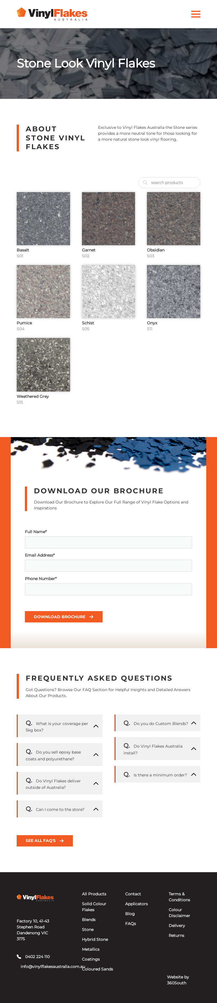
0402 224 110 (33, 956)
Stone (88, 929)
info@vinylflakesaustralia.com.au (37, 966)
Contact (133, 893)
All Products (94, 893)
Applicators (136, 903)
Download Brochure (64, 616)
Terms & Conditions (179, 896)
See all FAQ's (45, 840)
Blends (89, 919)
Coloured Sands (97, 969)
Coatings (91, 959)
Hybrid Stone (95, 939)
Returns (176, 935)
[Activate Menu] (195, 14)
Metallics (90, 949)
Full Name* (108, 538)
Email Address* (108, 562)
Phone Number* (108, 585)
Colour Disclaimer (179, 912)
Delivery (177, 925)
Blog (130, 913)
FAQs (130, 923)
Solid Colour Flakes (94, 906)
